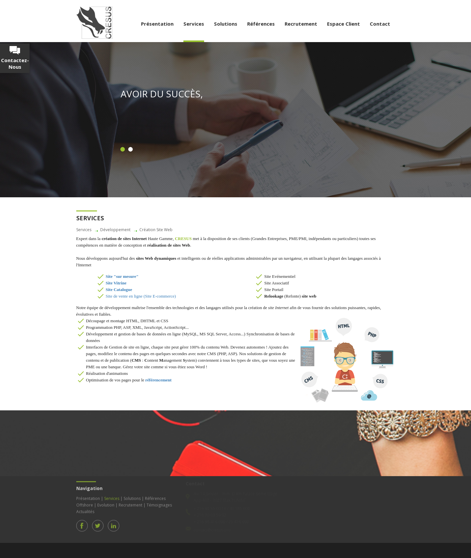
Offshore (84, 503)
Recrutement (301, 23)
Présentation (157, 23)
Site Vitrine (116, 282)
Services (193, 23)
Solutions (225, 23)
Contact (380, 23)
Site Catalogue (119, 289)
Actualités (85, 510)
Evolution (105, 503)
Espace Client (343, 23)
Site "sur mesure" (122, 276)
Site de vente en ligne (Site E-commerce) (141, 296)
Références (261, 23)
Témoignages (159, 503)
